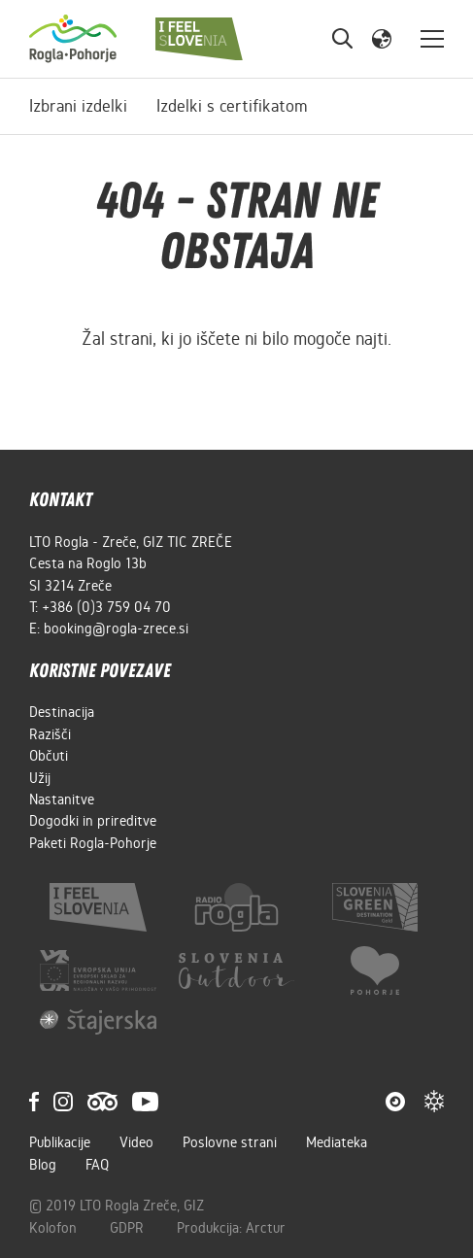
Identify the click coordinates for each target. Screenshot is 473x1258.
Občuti (48, 756)
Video (136, 1142)
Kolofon (55, 1228)
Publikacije (59, 1142)
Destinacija (61, 712)
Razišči (50, 734)
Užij (40, 778)
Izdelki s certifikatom (231, 106)
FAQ (97, 1164)
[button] (381, 38)
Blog (42, 1164)
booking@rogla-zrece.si (116, 628)
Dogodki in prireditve (92, 821)
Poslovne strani (230, 1142)
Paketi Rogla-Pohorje (92, 843)
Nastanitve (61, 799)
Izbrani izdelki (78, 106)
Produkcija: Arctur (231, 1228)
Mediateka (336, 1142)
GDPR (129, 1228)
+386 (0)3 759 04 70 (106, 607)
